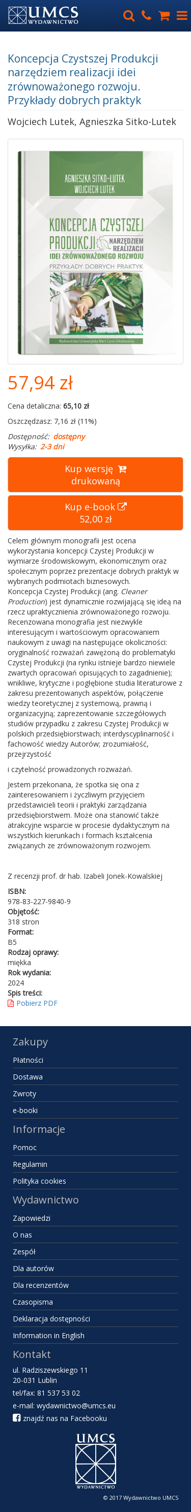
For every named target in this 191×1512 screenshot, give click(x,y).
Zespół (24, 1251)
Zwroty (24, 1093)
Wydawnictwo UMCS (150, 1497)
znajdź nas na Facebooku (60, 1418)
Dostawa (28, 1077)
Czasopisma (33, 1302)
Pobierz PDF (33, 1003)
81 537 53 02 (58, 1393)
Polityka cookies (39, 1181)
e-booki (25, 1110)
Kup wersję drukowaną (95, 474)
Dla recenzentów (41, 1285)
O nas (22, 1235)
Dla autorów (33, 1268)
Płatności (28, 1060)
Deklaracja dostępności (51, 1318)
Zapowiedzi (31, 1218)
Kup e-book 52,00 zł (96, 513)
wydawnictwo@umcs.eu (76, 1405)
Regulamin (30, 1164)
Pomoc (25, 1147)
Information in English (49, 1335)
